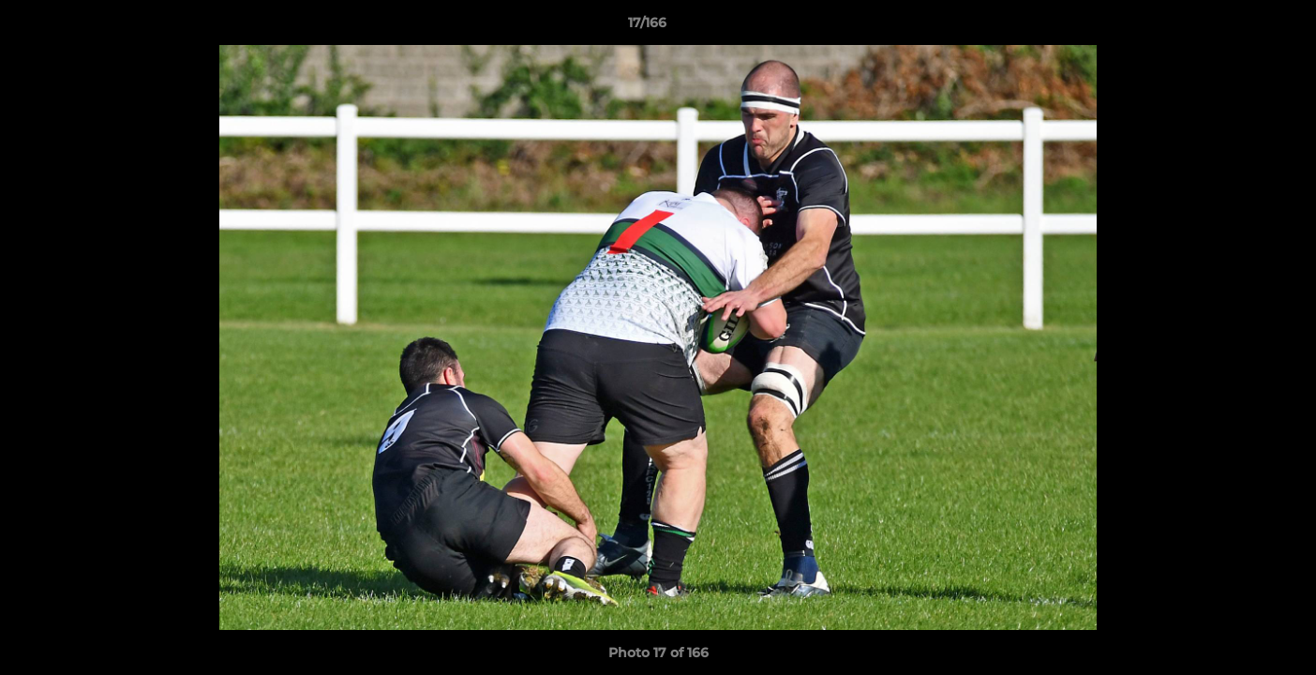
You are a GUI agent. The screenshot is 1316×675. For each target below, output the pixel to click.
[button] (1237, 27)
